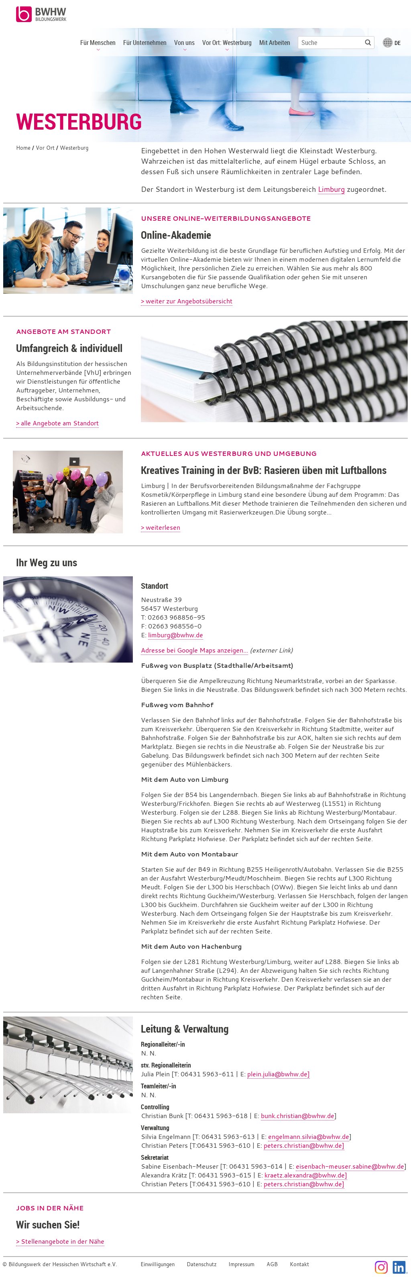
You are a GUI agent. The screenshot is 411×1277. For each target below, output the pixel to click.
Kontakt (299, 1264)
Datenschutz (202, 1264)
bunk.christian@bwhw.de (297, 1115)
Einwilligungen (157, 1264)
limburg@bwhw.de (175, 634)
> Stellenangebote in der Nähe (60, 1241)
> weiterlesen (160, 527)
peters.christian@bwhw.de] (304, 1145)
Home (23, 147)
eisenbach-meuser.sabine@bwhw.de (350, 1166)
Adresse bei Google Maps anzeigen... (194, 650)
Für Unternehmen (145, 42)
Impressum (241, 1264)
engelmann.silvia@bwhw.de (308, 1136)
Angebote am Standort (63, 331)
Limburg (331, 189)
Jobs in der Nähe (49, 1208)
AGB (272, 1264)
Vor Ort (45, 147)
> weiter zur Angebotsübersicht (186, 301)
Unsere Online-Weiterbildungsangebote (226, 218)
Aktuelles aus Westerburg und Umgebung (229, 453)
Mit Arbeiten (274, 42)
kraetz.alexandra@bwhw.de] (306, 1175)
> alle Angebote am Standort (57, 423)
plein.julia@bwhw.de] (278, 1074)
